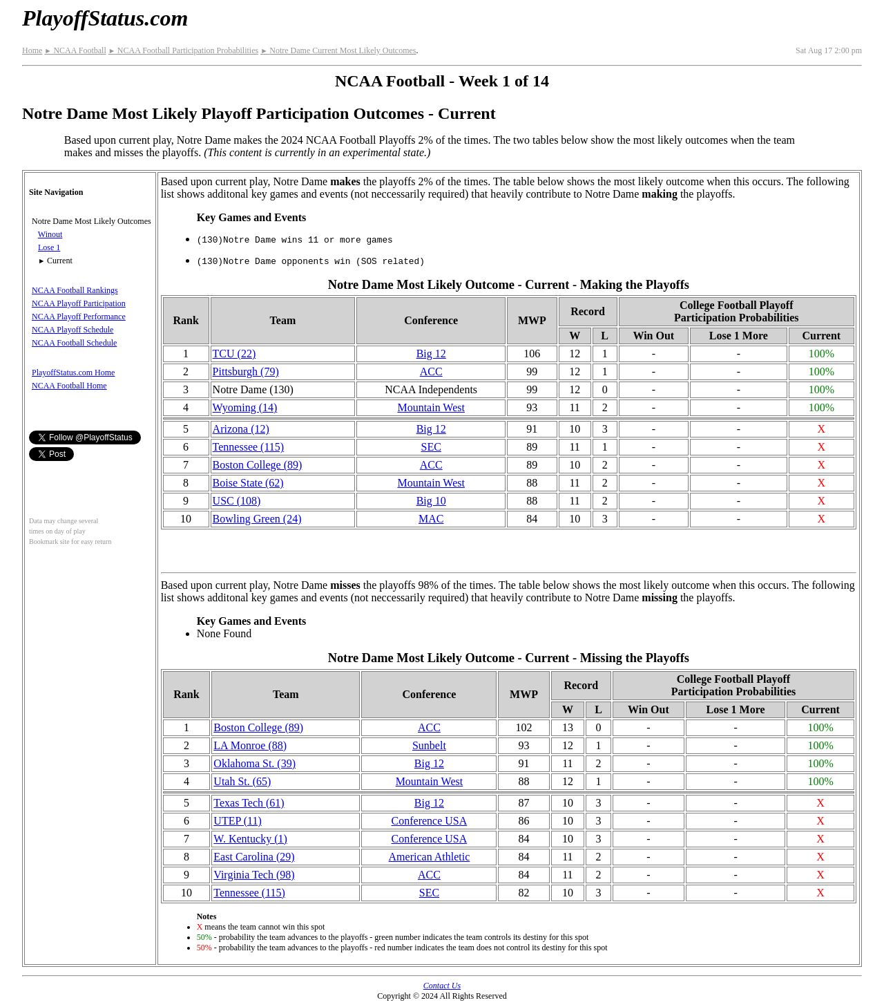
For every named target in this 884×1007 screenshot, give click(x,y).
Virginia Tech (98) (253, 875)
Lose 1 (49, 247)
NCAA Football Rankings (75, 290)
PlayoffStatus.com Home (73, 372)
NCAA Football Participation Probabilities (183, 50)
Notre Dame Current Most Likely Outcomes (338, 50)
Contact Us (442, 985)
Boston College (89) (257, 465)
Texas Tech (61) (248, 803)
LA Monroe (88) (250, 745)
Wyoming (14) (245, 407)
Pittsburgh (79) (246, 371)
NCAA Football (75, 50)
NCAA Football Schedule (74, 343)
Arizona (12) (241, 429)
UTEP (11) (237, 821)
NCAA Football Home (69, 385)
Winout (50, 234)
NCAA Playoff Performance (79, 316)
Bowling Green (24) (257, 519)
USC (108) (237, 501)
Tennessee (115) (249, 447)
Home (32, 50)
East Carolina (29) (253, 857)
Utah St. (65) (242, 781)
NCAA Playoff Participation (79, 303)
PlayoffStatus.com (105, 18)
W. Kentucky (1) (250, 839)
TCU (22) (234, 353)
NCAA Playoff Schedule (72, 330)
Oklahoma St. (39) (254, 763)
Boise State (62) (248, 483)
